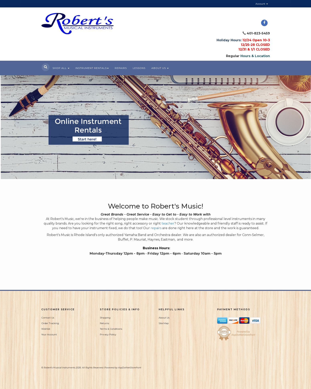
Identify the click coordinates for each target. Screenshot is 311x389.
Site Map (164, 323)
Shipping (105, 317)
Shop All (61, 68)
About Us (160, 68)
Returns (104, 323)
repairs (156, 228)
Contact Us (47, 317)
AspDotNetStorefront (129, 367)
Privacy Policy (108, 334)
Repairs (121, 68)
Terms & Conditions (111, 328)
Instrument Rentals (92, 68)
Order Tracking (50, 323)
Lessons (139, 68)
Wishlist (45, 328)
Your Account (49, 334)
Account (261, 3)
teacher (168, 223)
